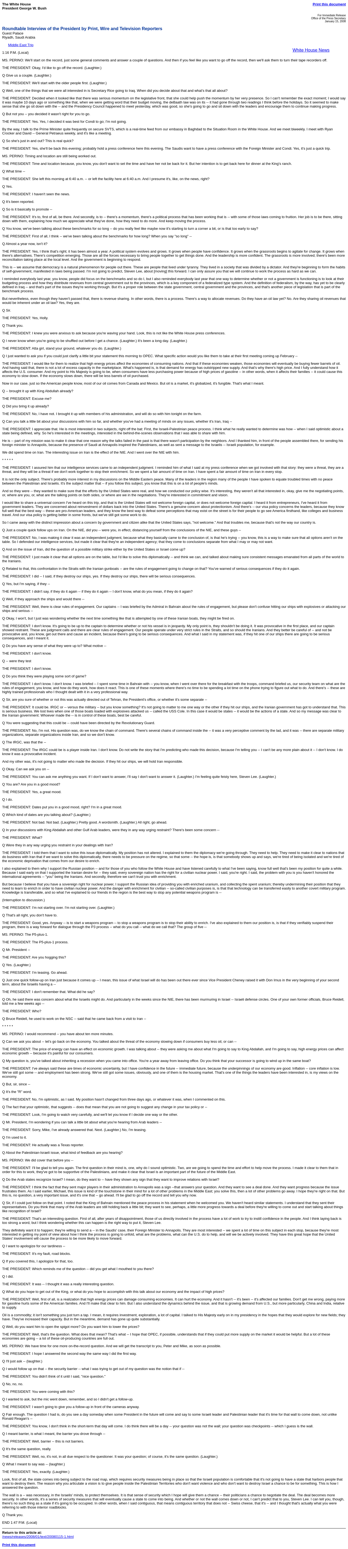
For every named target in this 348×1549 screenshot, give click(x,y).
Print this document (329, 4)
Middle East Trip (20, 45)
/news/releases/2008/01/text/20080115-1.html (38, 1537)
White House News (311, 50)
